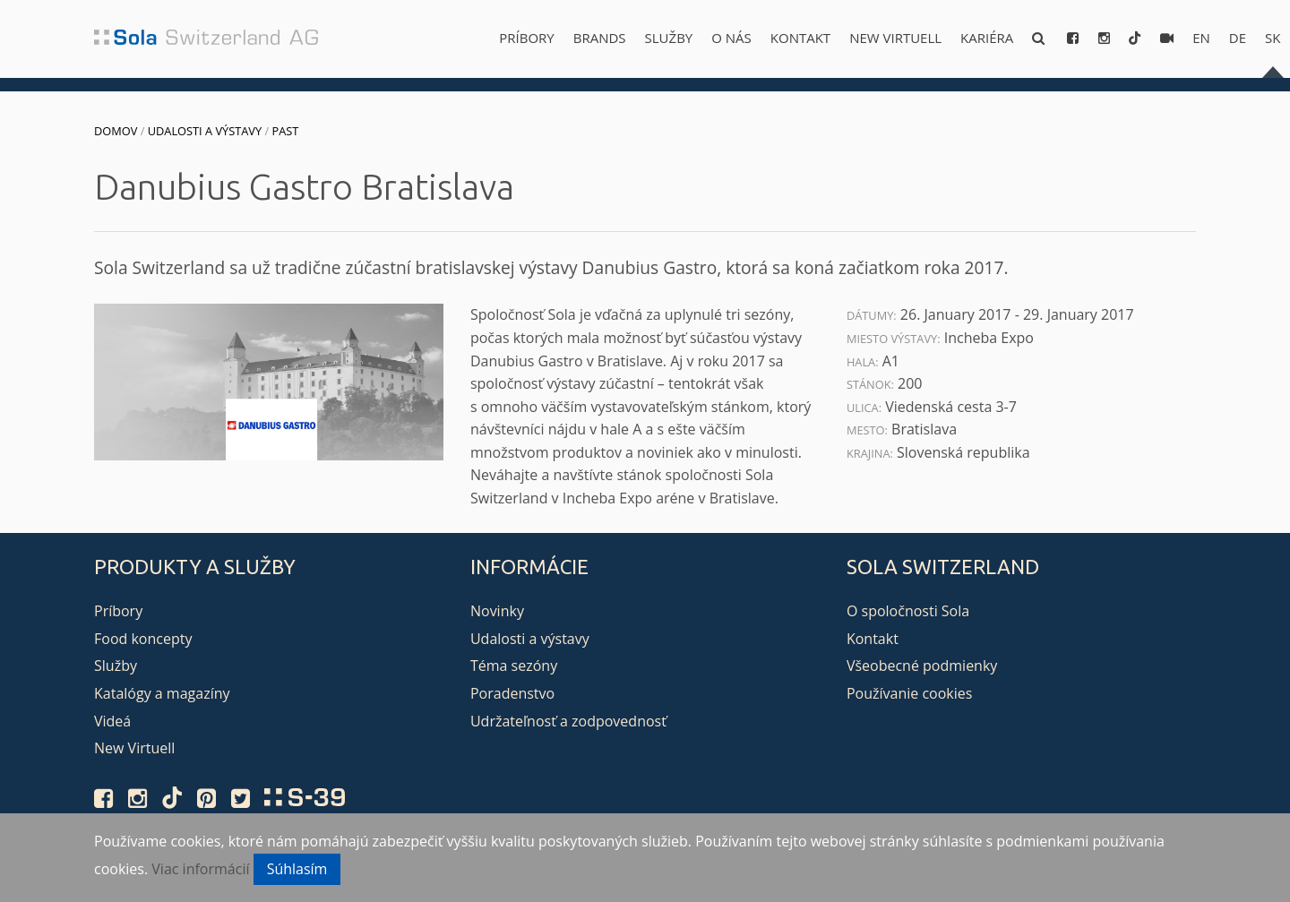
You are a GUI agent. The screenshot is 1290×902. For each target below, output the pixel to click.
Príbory (526, 38)
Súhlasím (297, 869)
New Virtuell (895, 38)
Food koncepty (143, 639)
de (1237, 38)
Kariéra (986, 38)
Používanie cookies (909, 693)
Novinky (497, 611)
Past (284, 131)
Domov (115, 131)
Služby (669, 38)
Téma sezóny (513, 665)
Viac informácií (200, 869)
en (1201, 38)
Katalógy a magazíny (162, 693)
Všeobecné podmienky (922, 665)
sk (1272, 38)
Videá (112, 721)
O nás (731, 38)
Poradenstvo (512, 693)
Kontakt (800, 38)
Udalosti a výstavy (205, 131)
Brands (599, 38)
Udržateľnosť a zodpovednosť (568, 721)
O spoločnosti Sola (908, 611)
